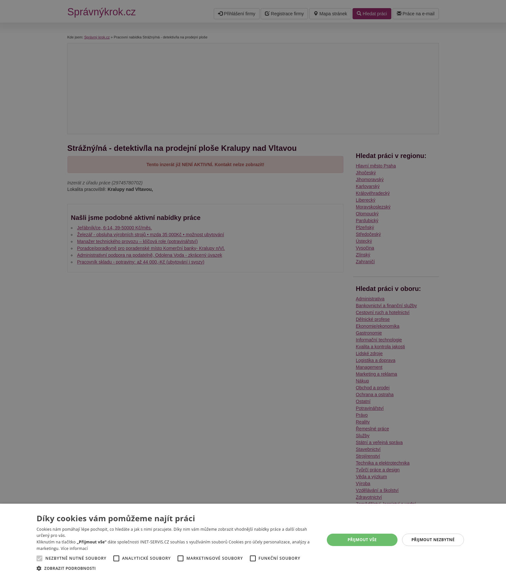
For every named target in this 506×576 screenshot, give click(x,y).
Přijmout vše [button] (362, 539)
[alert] (253, 288)
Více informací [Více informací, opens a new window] (74, 548)
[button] (176, 568)
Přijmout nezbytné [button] (433, 539)
